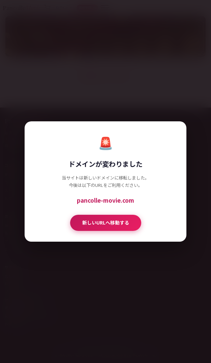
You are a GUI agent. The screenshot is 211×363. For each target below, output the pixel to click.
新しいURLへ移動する (105, 222)
